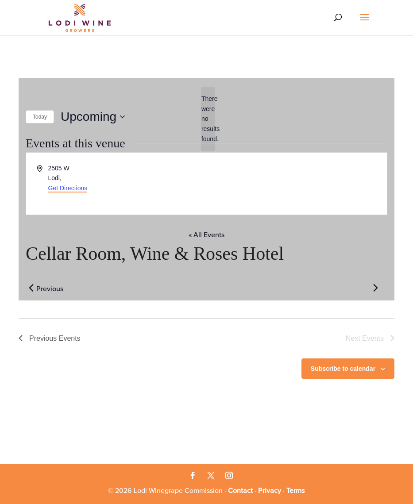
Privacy (269, 490)
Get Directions (68, 188)
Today (40, 117)
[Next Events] (375, 288)
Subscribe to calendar (343, 368)
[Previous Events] (31, 288)
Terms (295, 490)
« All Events (206, 235)
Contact (240, 490)
